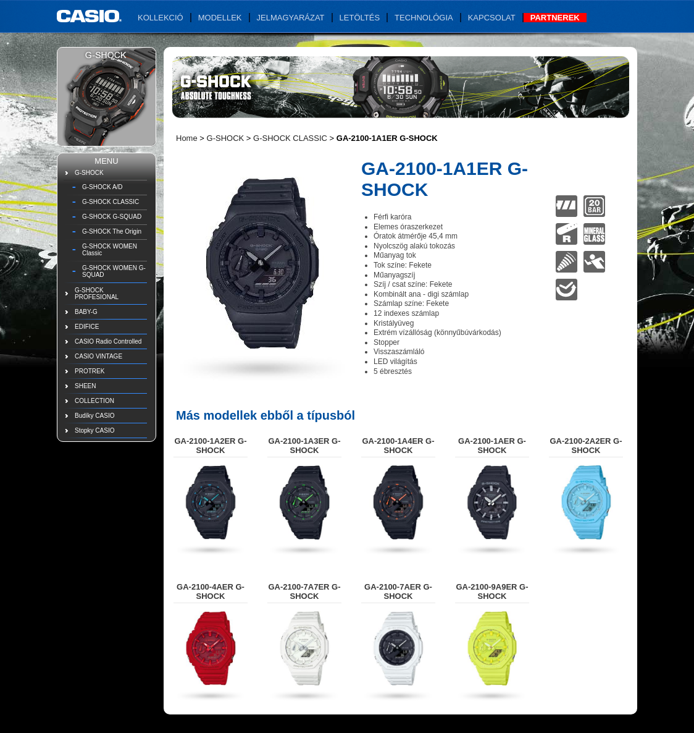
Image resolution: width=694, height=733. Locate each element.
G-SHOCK (89, 172)
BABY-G (86, 311)
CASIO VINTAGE (98, 356)
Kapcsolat (492, 17)
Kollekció (160, 17)
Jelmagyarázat (291, 17)
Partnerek (555, 17)
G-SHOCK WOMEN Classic (109, 249)
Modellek (220, 17)
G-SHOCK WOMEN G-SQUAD (114, 271)
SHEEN (85, 386)
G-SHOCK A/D (102, 187)
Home (187, 138)
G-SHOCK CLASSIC (110, 201)
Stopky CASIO (94, 430)
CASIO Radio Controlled (108, 341)
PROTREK (89, 371)
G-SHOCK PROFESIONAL (97, 293)
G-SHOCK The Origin (111, 231)
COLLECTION (94, 400)
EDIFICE (87, 326)
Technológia (424, 17)
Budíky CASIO (94, 415)
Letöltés (360, 17)
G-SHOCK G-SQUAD (111, 216)
